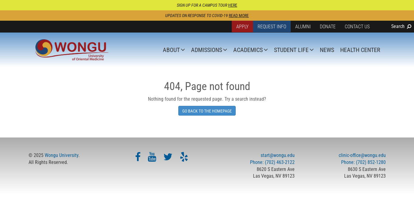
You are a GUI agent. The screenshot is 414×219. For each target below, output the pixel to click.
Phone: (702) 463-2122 (272, 162)
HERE (232, 5)
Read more (239, 15)
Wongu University (61, 155)
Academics (248, 50)
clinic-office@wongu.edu (362, 155)
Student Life (291, 50)
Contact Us (357, 27)
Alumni (303, 27)
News (327, 50)
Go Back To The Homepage (207, 111)
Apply (242, 27)
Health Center (360, 50)
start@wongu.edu (278, 155)
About (171, 50)
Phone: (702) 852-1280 (363, 162)
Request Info (272, 27)
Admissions (206, 50)
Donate (328, 27)
